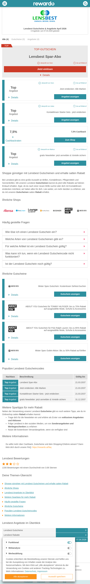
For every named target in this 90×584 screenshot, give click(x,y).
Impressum (41, 582)
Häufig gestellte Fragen (15, 501)
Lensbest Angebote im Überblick (19, 492)
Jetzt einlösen (45, 69)
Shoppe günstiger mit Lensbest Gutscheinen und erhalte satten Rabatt (36, 483)
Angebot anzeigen (70, 96)
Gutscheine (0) (18, 39)
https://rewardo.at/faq (41, 447)
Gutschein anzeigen (70, 294)
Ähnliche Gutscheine (14, 506)
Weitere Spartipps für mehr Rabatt (20, 497)
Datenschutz (53, 582)
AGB (64, 582)
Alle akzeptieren (20, 576)
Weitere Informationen (15, 515)
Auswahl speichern (56, 576)
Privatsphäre (28, 582)
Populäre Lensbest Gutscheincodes (21, 511)
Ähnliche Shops (12, 488)
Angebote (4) (33, 39)
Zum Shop (70, 140)
